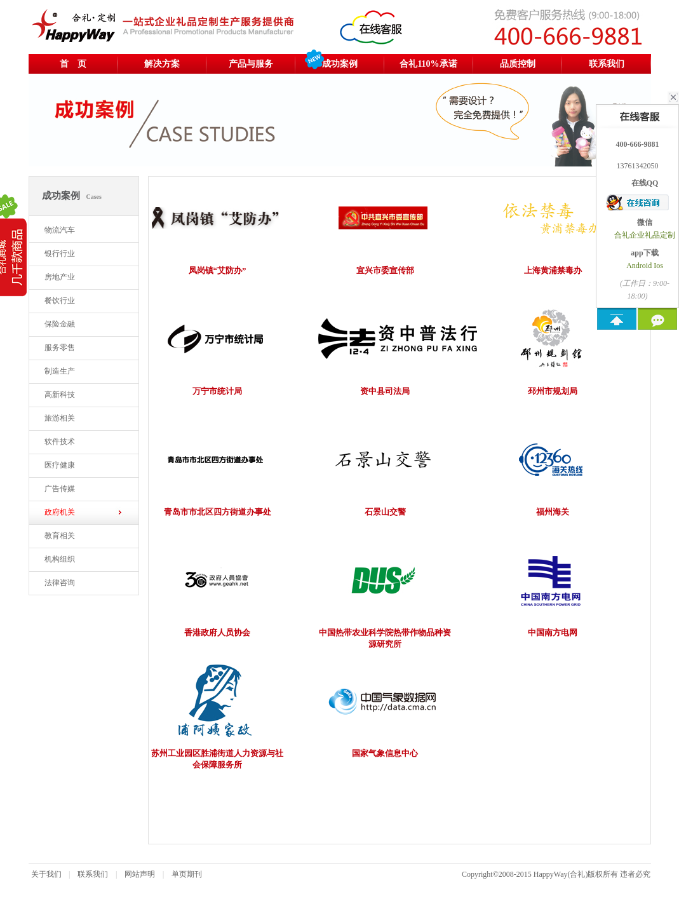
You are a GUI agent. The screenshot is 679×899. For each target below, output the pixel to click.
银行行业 (59, 253)
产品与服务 (251, 64)
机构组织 (59, 559)
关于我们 (46, 874)
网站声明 (139, 874)
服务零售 (59, 347)
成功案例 (340, 64)
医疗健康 (59, 465)
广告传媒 (59, 488)
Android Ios (644, 265)
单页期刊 (186, 874)
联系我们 (606, 64)
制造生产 (59, 371)
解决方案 (162, 64)
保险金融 (59, 324)
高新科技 (59, 394)
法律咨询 (59, 582)
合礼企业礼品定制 (644, 235)
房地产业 (59, 277)
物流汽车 (59, 230)
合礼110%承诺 (428, 64)
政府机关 (59, 512)
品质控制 (517, 64)
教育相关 (59, 535)
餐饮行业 (59, 300)
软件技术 (59, 441)
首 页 (73, 64)
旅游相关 (59, 418)
